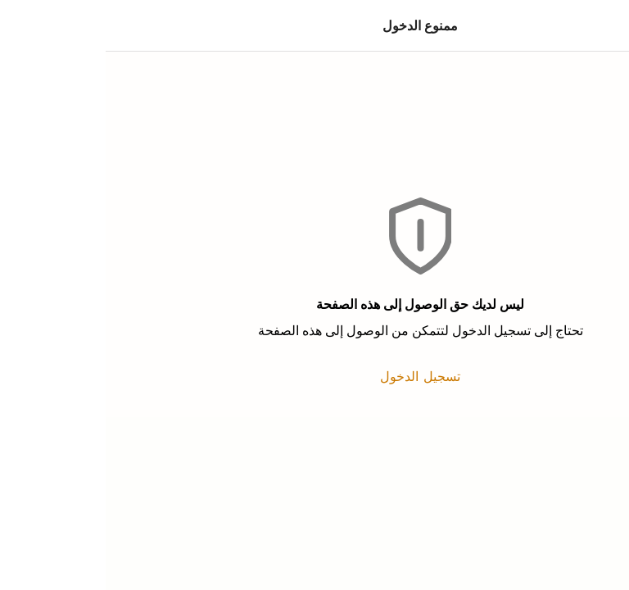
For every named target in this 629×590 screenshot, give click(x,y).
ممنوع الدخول (314, 25)
